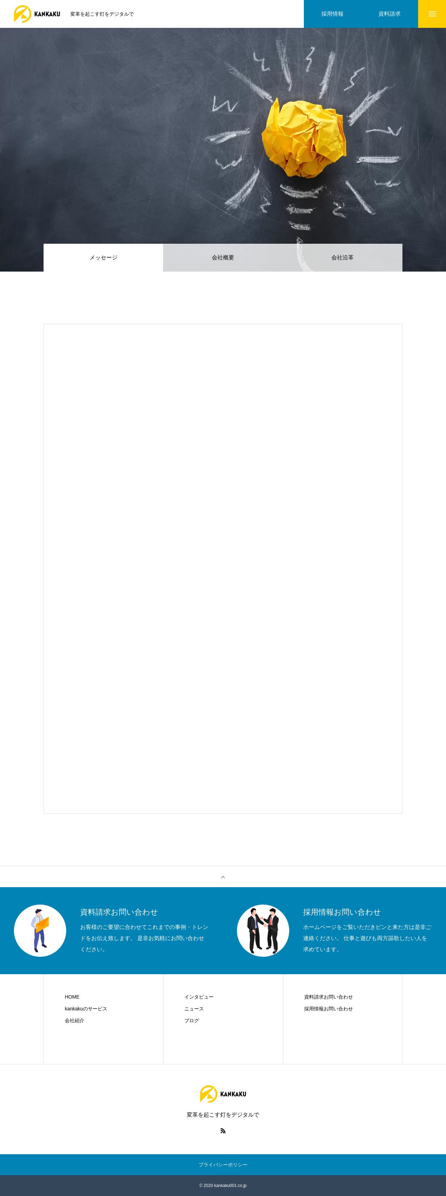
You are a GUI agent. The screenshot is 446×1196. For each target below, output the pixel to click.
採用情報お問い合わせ (328, 1008)
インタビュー (199, 996)
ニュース (194, 1008)
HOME (72, 996)
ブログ (191, 1020)
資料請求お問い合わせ (328, 996)
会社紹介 (74, 1020)
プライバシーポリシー (223, 1164)
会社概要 (223, 257)
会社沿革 (342, 257)
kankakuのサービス (86, 1008)
